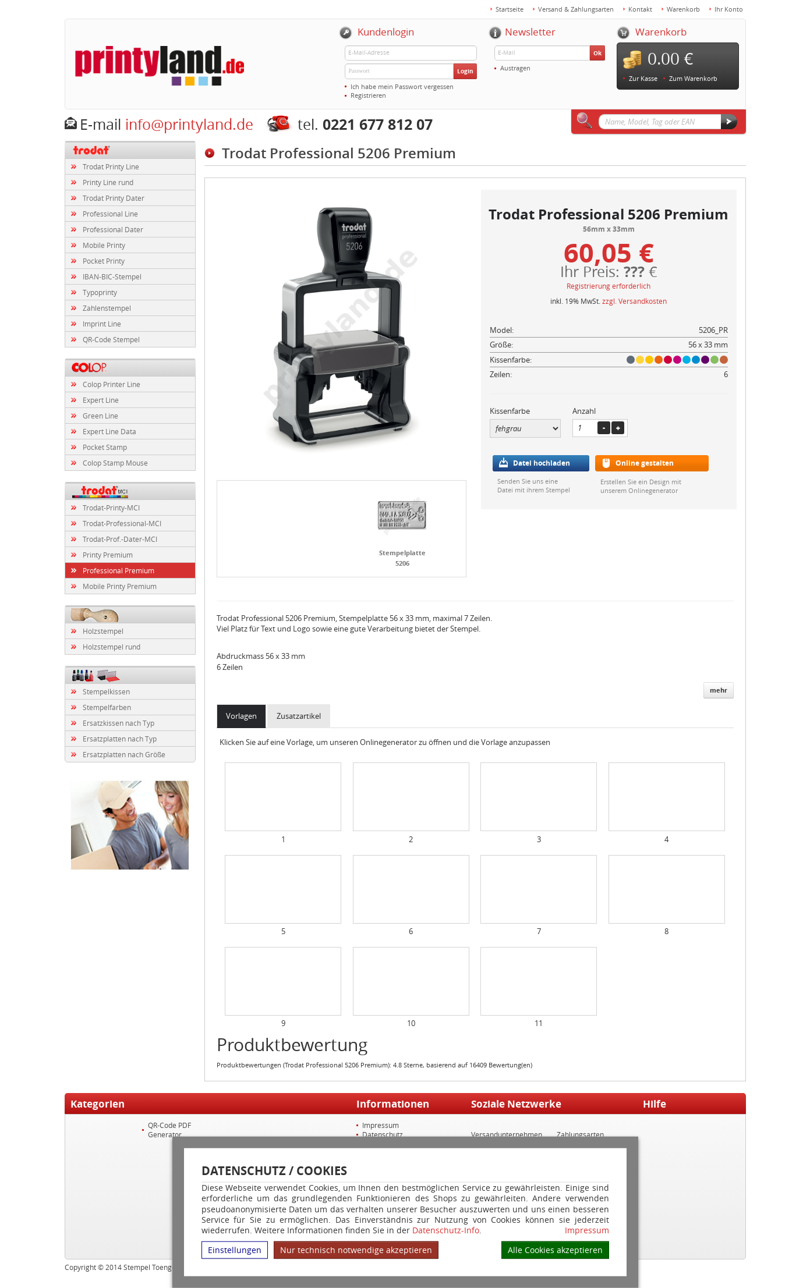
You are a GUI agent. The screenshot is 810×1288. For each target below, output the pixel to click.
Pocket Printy (104, 260)
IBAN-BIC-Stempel (112, 276)
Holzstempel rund (111, 646)
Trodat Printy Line (111, 166)
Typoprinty (100, 292)
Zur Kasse (643, 78)
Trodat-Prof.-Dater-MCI (120, 539)
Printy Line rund (108, 182)
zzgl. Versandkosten (634, 301)
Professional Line (110, 213)
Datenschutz (382, 1134)
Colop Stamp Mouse (115, 462)
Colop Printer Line (111, 384)
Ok (597, 53)
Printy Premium (108, 554)
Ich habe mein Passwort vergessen (402, 86)
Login (465, 71)
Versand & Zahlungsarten (576, 9)
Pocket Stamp (105, 447)
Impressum (587, 1230)
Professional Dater (113, 229)
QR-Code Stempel (111, 339)
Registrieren (368, 95)
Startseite (510, 9)
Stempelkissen (106, 691)
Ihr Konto (729, 9)
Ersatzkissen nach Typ (118, 723)
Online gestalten (645, 463)
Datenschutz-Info (445, 1230)
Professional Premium (118, 570)
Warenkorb (683, 9)
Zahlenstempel (107, 308)
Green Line (100, 415)
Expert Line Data (109, 431)
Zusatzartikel (299, 716)
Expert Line (101, 400)
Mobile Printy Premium (120, 586)
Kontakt (640, 9)
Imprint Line (102, 323)
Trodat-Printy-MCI (111, 507)
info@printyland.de (189, 124)
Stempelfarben (107, 707)
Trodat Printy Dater (113, 198)
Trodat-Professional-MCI (122, 523)
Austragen (515, 67)
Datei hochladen (541, 463)
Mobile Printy (104, 245)
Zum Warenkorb (693, 78)
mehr (718, 690)
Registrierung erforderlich (608, 285)
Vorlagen (241, 716)
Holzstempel (103, 631)
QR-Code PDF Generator (169, 1129)
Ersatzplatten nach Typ (120, 738)
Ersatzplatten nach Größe (124, 754)
